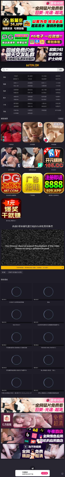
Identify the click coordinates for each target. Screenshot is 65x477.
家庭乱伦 (30, 103)
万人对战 (44, 76)
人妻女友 (44, 103)
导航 (4, 111)
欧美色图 (44, 96)
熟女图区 (44, 99)
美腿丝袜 (16, 99)
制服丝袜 (16, 92)
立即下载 (44, 473)
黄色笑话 (44, 106)
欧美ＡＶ (44, 83)
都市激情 (16, 103)
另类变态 (58, 92)
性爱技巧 (58, 106)
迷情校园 (16, 106)
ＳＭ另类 (58, 86)
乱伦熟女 (44, 92)
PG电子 (16, 76)
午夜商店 (30, 110)
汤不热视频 (58, 110)
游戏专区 (58, 76)
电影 (4, 91)
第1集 (3, 272)
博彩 (4, 77)
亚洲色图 (30, 96)
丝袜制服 (30, 86)
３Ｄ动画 (58, 83)
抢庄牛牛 (58, 79)
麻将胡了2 (16, 79)
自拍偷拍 (30, 83)
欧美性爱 (58, 90)
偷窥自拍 (16, 96)
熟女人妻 (16, 86)
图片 (4, 98)
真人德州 (30, 76)
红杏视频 (16, 113)
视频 (4, 84)
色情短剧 (30, 113)
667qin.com (32, 65)
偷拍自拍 (30, 90)
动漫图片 (58, 96)
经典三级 (30, 92)
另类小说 (30, 106)
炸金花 (30, 79)
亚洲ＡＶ (16, 83)
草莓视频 (44, 110)
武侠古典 (58, 103)
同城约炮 (16, 110)
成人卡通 (44, 90)
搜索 (60, 69)
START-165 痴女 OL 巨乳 (15, 272)
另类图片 (58, 99)
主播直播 (44, 86)
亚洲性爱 (16, 90)
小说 (4, 105)
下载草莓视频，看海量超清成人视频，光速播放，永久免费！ (39, 268)
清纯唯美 (30, 99)
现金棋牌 (44, 79)
